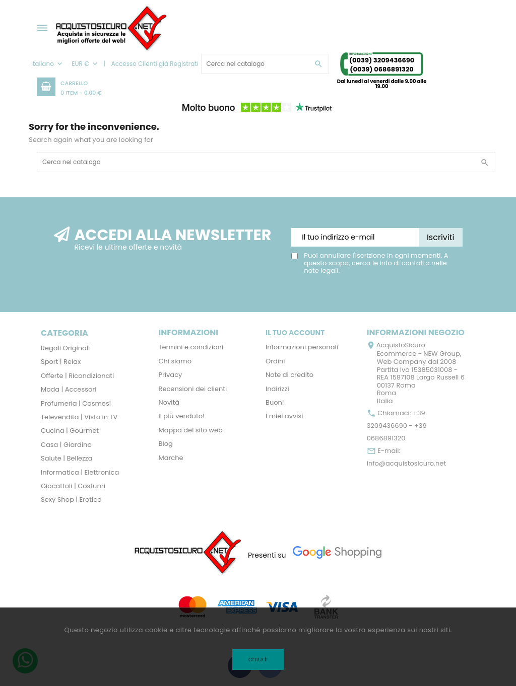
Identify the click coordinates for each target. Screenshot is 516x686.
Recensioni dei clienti (193, 389)
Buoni (275, 402)
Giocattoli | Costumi (73, 486)
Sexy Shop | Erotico (71, 499)
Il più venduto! (182, 416)
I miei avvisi (284, 416)
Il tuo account (295, 333)
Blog (166, 443)
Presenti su (267, 555)
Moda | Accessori (68, 389)
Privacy (170, 374)
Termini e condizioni (191, 347)
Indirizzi (277, 389)
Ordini (275, 361)
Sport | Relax (61, 361)
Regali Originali (65, 348)
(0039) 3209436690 (381, 60)
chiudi (258, 659)
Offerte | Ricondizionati (77, 375)
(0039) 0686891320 (382, 69)
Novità (169, 402)
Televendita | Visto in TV (79, 417)
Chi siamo (175, 361)
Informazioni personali (302, 347)
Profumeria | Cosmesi (76, 403)
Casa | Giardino (66, 444)
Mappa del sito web (191, 430)
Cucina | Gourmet (70, 430)
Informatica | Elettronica (80, 472)
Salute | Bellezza (67, 458)
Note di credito (289, 374)
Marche (171, 458)
